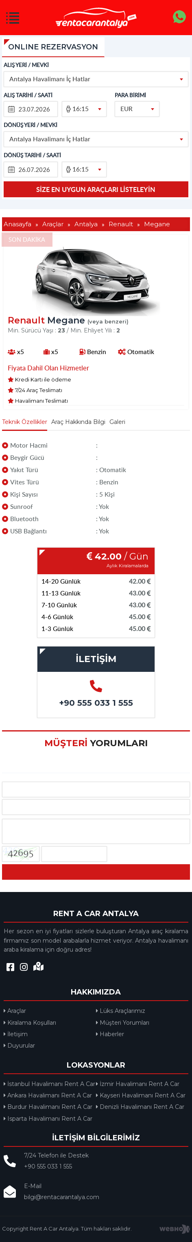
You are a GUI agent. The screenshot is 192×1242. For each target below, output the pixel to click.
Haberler (110, 1034)
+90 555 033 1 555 (96, 703)
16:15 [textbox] (80, 108)
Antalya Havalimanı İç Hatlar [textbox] (49, 78)
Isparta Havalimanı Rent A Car (48, 1118)
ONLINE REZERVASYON (53, 46)
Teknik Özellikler (24, 422)
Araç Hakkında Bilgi (78, 422)
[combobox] (96, 79)
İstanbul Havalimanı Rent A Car (49, 1084)
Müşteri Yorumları (122, 1022)
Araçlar (15, 1011)
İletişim (16, 1034)
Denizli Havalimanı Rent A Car (140, 1106)
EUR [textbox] (126, 108)
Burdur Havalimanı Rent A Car (48, 1106)
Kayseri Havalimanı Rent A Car (140, 1095)
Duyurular (19, 1045)
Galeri (117, 422)
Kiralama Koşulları (30, 1022)
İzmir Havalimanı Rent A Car (137, 1084)
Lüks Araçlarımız (120, 1011)
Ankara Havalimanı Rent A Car (48, 1095)
